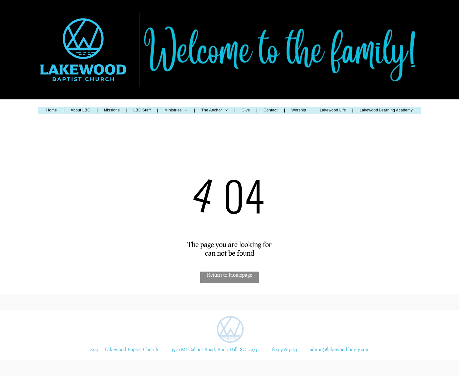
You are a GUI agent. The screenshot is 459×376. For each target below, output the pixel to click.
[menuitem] (52, 110)
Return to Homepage (229, 275)
